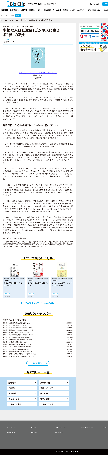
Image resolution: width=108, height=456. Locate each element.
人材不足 (12, 388)
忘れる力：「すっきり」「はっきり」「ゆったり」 (38, 72)
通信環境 (12, 382)
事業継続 (12, 393)
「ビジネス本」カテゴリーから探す (38, 303)
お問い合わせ (35, 432)
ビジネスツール (9, 20)
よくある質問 (11, 432)
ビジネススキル (14, 404)
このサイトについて (61, 427)
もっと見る (37, 363)
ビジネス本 (19, 20)
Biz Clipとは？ (94, 4)
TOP (1, 20)
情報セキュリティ (47, 388)
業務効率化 (45, 382)
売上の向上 (45, 393)
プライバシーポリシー (86, 427)
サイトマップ (59, 432)
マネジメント (45, 398)
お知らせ (34, 427)
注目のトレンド (14, 398)
